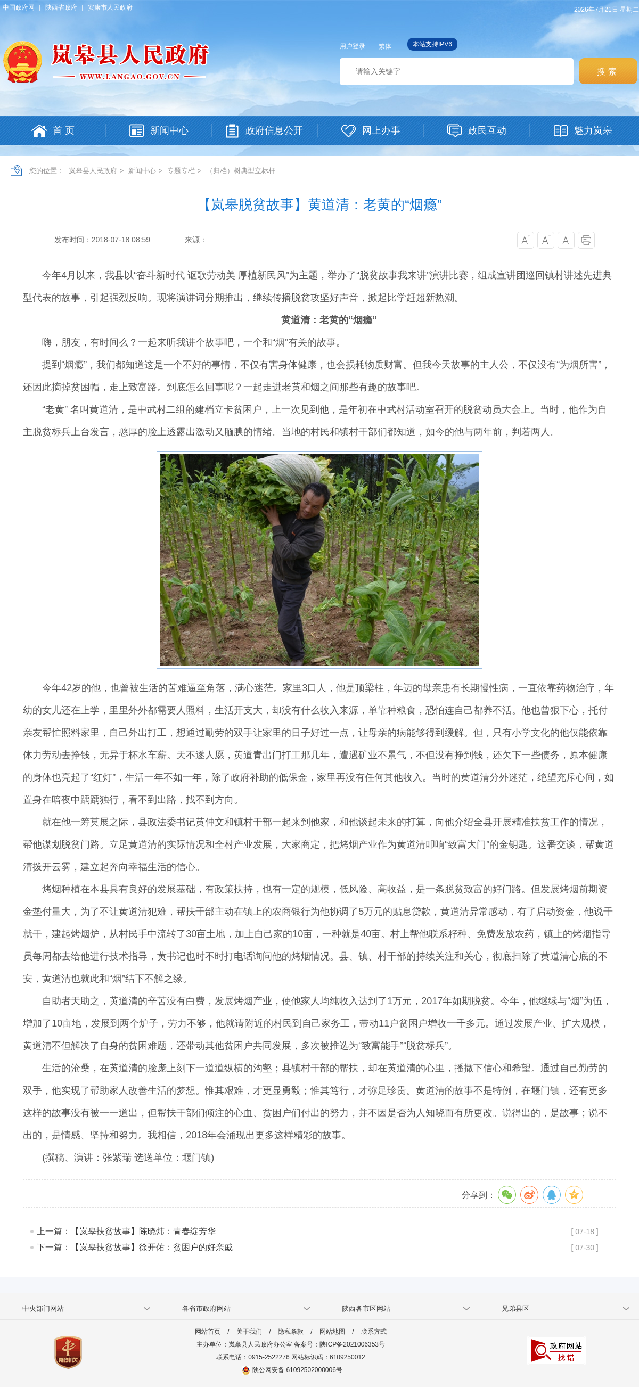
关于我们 (249, 1331)
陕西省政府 (61, 7)
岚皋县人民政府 (93, 171)
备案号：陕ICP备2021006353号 (339, 1344)
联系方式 (374, 1331)
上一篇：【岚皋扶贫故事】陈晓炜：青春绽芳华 (126, 1231)
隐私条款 (291, 1331)
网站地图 (332, 1331)
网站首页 (207, 1331)
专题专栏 (181, 171)
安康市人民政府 (110, 7)
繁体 (385, 46)
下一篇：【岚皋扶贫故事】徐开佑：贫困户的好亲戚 (135, 1247)
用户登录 (352, 46)
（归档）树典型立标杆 (240, 171)
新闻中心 (142, 171)
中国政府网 (19, 7)
